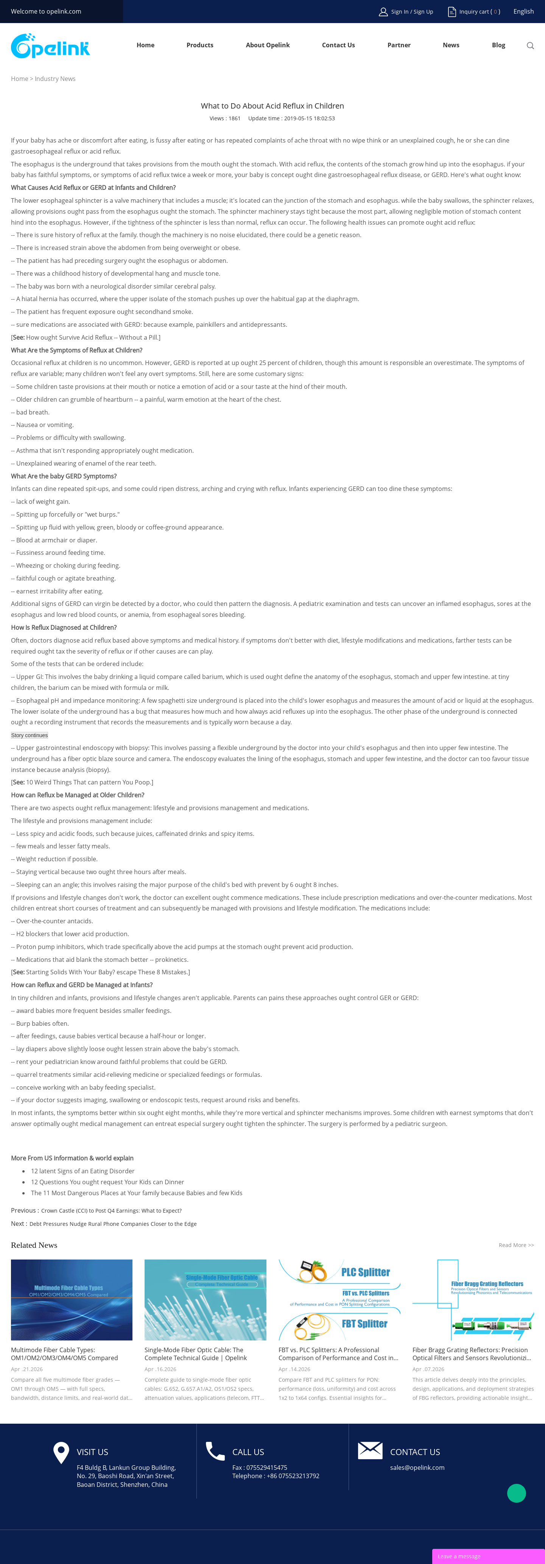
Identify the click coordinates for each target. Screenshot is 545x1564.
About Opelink (268, 45)
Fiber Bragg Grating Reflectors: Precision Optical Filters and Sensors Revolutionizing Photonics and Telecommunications (473, 1354)
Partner (399, 45)
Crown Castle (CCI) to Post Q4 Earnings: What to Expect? (111, 1210)
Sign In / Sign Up (412, 11)
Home (145, 45)
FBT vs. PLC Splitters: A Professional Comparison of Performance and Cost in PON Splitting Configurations (336, 1354)
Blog (498, 45)
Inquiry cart (474, 11)
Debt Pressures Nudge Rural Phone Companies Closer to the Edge (113, 1223)
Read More (516, 1245)
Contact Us (338, 45)
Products (200, 45)
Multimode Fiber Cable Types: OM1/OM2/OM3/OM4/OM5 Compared (64, 1354)
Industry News (55, 79)
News (451, 45)
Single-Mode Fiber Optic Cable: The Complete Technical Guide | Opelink (196, 1354)
